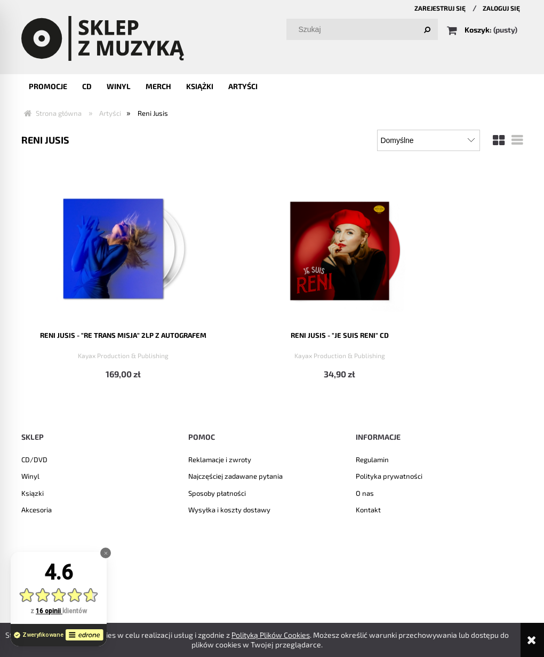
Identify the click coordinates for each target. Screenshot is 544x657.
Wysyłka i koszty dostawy (229, 509)
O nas (365, 492)
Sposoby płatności (217, 492)
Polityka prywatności (389, 475)
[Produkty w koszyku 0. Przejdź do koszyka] (483, 29)
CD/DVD (34, 458)
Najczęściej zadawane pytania (235, 475)
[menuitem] (48, 86)
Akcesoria (36, 509)
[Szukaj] (427, 29)
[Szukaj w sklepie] (364, 29)
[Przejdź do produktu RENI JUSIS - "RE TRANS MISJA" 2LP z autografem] (80, 246)
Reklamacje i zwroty (219, 458)
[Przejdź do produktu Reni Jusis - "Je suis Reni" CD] (208, 246)
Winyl (30, 475)
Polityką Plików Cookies (270, 634)
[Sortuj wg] (428, 140)
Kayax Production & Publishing (80, 354)
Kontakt (368, 509)
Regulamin (372, 458)
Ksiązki (32, 492)
